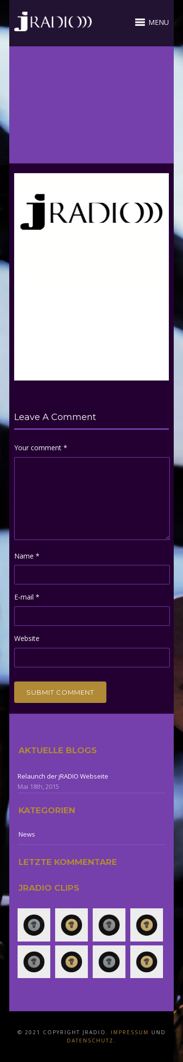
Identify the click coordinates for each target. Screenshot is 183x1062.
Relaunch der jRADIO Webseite (63, 776)
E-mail (27, 596)
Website (27, 638)
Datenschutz (90, 1040)
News (27, 834)
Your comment (40, 447)
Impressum (130, 1032)
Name (27, 556)
